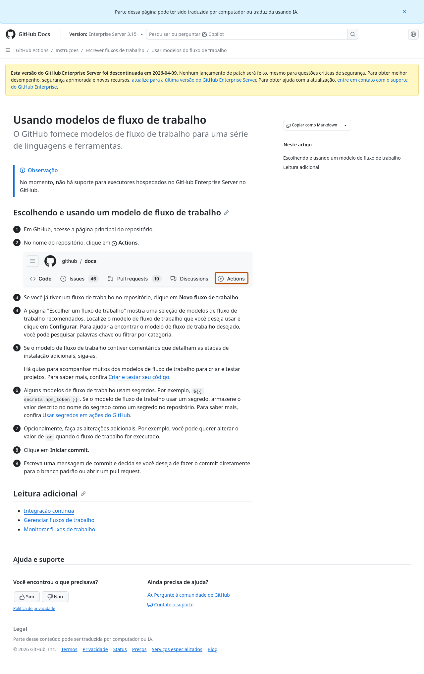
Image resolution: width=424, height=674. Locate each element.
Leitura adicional (49, 493)
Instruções (67, 50)
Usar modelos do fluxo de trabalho (189, 50)
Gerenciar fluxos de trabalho (59, 520)
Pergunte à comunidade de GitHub (188, 595)
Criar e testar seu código (138, 377)
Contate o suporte (170, 604)
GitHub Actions (32, 50)
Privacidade (95, 649)
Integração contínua (49, 510)
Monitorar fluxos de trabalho (59, 529)
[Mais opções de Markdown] (345, 125)
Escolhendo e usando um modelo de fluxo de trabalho (121, 212)
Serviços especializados (177, 649)
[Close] (405, 11)
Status (120, 649)
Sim (27, 596)
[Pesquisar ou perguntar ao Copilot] (252, 34)
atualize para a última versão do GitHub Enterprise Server (194, 80)
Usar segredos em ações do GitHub (86, 415)
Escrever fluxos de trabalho (114, 50)
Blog (213, 649)
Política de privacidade (34, 608)
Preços (139, 649)
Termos (69, 649)
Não (55, 596)
